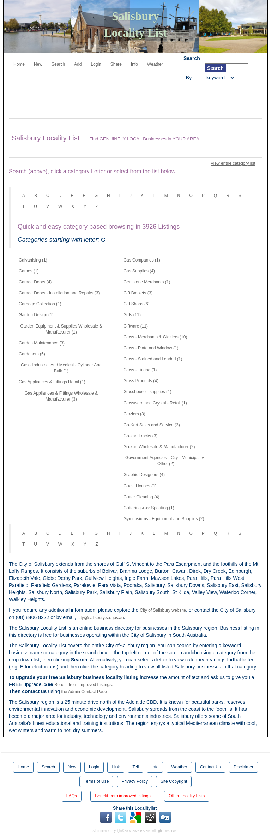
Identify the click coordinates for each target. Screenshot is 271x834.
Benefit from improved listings (122, 795)
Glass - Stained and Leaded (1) (153, 358)
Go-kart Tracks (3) (141, 435)
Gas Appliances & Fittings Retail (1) (52, 381)
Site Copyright (174, 781)
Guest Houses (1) (140, 486)
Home (19, 64)
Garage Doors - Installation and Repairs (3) (59, 292)
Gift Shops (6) (137, 303)
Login (96, 64)
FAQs (71, 795)
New (38, 64)
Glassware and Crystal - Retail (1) (155, 403)
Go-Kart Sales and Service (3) (152, 424)
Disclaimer (243, 766)
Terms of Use (96, 781)
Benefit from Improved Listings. (83, 684)
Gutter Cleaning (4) (141, 496)
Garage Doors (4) (35, 282)
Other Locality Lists (187, 795)
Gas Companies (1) (142, 260)
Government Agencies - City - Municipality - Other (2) (165, 460)
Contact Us (210, 766)
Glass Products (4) (141, 380)
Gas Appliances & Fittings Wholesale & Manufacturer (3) (61, 396)
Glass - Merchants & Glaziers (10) (155, 337)
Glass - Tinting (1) (140, 369)
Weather (155, 64)
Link (116, 766)
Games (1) (29, 271)
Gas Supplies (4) (139, 271)
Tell (135, 766)
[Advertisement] (137, 100)
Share (116, 64)
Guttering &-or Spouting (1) (149, 507)
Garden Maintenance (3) (42, 343)
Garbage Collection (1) (40, 303)
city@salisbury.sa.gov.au (101, 617)
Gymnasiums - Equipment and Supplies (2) (164, 518)
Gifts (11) (132, 314)
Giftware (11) (136, 326)
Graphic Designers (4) (144, 474)
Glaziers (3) (134, 414)
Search (58, 64)
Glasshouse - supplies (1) (147, 391)
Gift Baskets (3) (138, 292)
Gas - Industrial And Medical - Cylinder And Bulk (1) (61, 367)
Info (134, 64)
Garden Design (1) (36, 314)
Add (78, 64)
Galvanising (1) (33, 260)
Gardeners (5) (32, 354)
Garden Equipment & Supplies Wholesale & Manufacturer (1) (61, 329)
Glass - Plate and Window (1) (151, 348)
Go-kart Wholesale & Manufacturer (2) (159, 446)
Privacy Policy (134, 781)
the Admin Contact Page (84, 691)
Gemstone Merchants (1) (147, 282)
